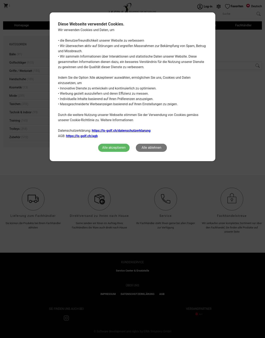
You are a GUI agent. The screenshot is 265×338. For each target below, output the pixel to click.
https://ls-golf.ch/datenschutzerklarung (121, 131)
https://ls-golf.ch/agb (82, 136)
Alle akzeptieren (114, 148)
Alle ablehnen (151, 148)
